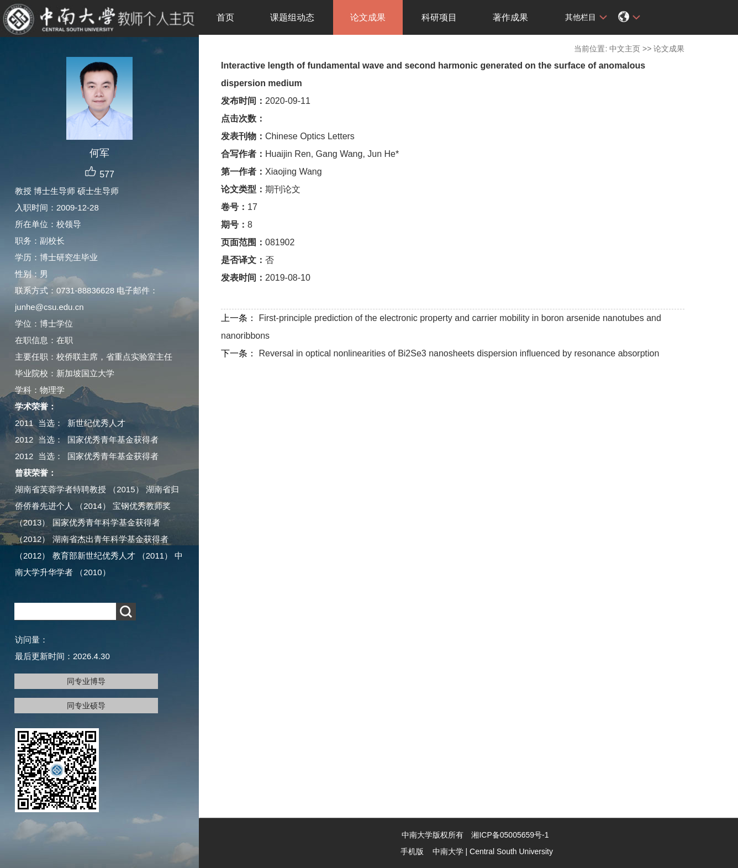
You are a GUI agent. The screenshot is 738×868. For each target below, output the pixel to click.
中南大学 (448, 851)
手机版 (412, 851)
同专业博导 (86, 681)
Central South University (511, 851)
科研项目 (439, 17)
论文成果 (368, 17)
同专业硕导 (86, 705)
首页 (225, 17)
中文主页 (624, 48)
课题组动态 (292, 17)
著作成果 (510, 17)
